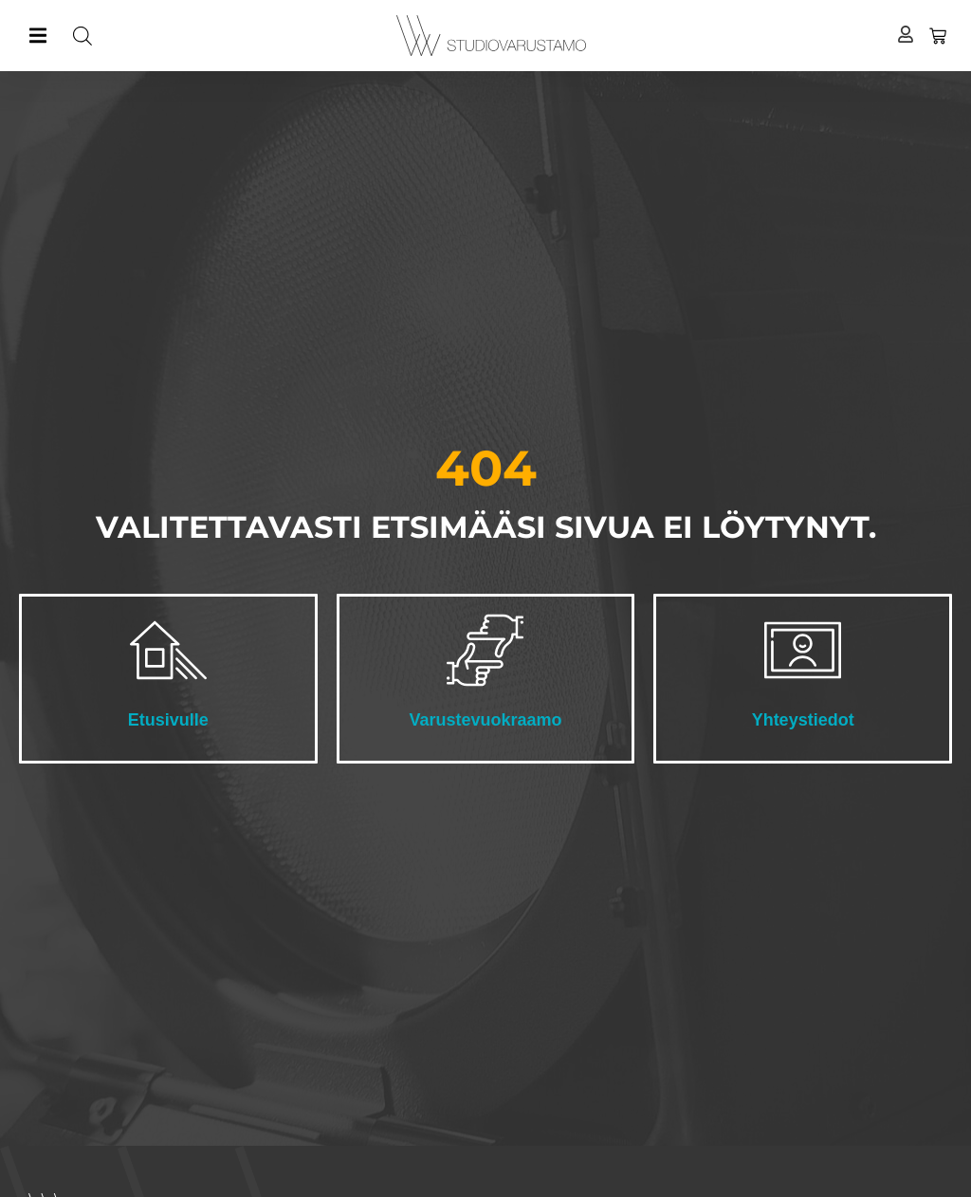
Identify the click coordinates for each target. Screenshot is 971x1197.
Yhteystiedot (803, 719)
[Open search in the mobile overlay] (224, 36)
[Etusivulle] (168, 650)
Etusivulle (168, 719)
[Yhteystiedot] (802, 650)
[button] (37, 35)
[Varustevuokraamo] (485, 650)
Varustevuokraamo (485, 719)
